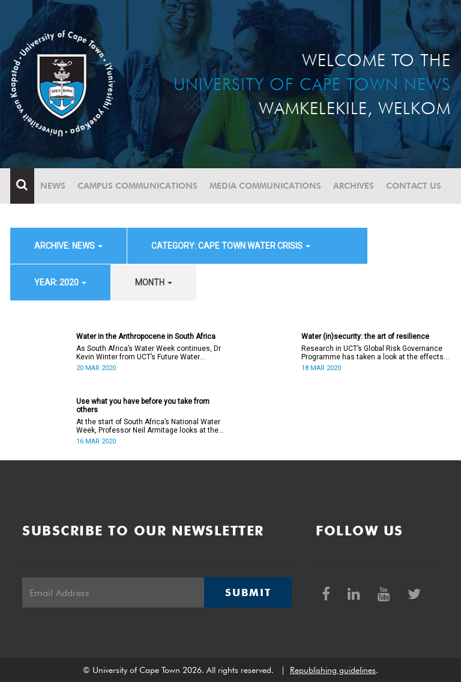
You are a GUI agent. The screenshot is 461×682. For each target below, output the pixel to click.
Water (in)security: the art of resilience (365, 336)
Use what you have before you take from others (142, 405)
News (52, 185)
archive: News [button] (68, 246)
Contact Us (413, 185)
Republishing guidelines (333, 670)
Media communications (265, 185)
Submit (248, 592)
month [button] (153, 282)
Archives (353, 185)
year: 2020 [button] (60, 282)
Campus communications (137, 185)
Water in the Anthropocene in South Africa (145, 336)
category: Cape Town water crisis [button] (230, 246)
